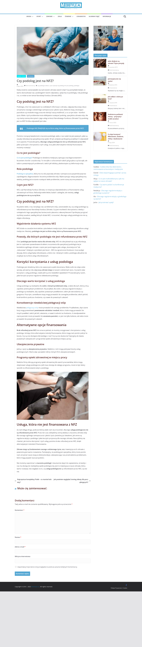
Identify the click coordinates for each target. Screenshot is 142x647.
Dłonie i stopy (21, 76)
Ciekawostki (81, 16)
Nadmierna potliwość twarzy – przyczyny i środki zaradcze (115, 116)
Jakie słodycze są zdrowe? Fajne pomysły (116, 62)
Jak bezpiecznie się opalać (114, 80)
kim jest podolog (68, 85)
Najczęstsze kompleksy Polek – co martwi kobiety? (33, 480)
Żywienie (68, 16)
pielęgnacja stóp (32, 308)
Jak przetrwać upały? (106, 202)
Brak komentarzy (29, 85)
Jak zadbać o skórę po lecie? (115, 98)
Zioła (60, 16)
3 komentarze (112, 105)
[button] (32, 16)
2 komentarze (112, 88)
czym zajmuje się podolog (57, 85)
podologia (76, 85)
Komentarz (19, 510)
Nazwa (18, 537)
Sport (38, 16)
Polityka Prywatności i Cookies (119, 588)
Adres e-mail (20, 547)
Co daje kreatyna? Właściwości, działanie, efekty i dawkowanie (116, 136)
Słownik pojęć (94, 16)
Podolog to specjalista (25, 174)
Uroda (28, 16)
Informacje (107, 16)
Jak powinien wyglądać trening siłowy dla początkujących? (72, 480)
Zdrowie (49, 16)
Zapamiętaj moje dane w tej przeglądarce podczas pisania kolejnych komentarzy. (47, 567)
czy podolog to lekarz (43, 85)
